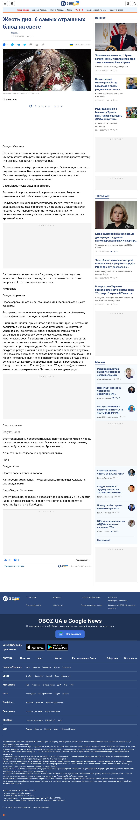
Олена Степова (103, 532)
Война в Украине (39, 10)
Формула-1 (66, 676)
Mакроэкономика (52, 711)
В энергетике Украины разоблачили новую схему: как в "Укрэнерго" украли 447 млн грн (114, 290)
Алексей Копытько (104, 379)
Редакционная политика (14, 566)
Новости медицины (34, 720)
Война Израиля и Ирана (61, 10)
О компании (31, 598)
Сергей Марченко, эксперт (107, 417)
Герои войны (23, 10)
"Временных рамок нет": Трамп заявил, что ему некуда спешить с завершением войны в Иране (115, 59)
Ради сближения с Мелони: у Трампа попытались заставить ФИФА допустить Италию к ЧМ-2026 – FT (109, 114)
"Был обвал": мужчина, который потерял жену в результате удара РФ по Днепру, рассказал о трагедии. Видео (115, 264)
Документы (58, 605)
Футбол (29, 676)
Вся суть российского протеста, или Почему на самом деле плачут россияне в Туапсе (110, 409)
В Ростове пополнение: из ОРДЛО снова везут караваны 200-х (111, 524)
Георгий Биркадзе (104, 478)
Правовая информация (90, 598)
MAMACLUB (50, 720)
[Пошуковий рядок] (134, 3)
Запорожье (47, 667)
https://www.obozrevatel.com (95, 742)
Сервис (65, 694)
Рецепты (29, 702)
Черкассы (66, 667)
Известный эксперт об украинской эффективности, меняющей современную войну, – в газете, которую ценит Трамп (110, 391)
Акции (57, 694)
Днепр (57, 667)
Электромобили (45, 694)
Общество (112, 658)
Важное (100, 17)
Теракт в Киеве (116, 10)
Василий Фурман (104, 513)
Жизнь (58, 658)
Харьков (36, 667)
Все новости (130, 658)
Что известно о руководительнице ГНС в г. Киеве (114, 246)
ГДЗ (27, 685)
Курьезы (14, 33)
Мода (56, 729)
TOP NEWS (102, 196)
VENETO (79, 10)
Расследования (80, 658)
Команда (57, 598)
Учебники (36, 685)
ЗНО (65, 685)
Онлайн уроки (49, 685)
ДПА (59, 685)
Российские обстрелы (96, 10)
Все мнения (103, 540)
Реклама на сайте (33, 605)
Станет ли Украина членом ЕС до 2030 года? (110, 472)
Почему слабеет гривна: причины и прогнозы (110, 507)
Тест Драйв (31, 694)
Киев (28, 667)
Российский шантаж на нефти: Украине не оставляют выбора (108, 372)
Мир (40, 658)
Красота (47, 729)
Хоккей (49, 676)
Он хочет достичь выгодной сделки (111, 67)
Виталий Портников (105, 497)
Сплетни (38, 729)
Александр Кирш (104, 398)
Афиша (29, 729)
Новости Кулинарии (54, 702)
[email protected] (35, 800)
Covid (60, 720)
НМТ (72, 685)
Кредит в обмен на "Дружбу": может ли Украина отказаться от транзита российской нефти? (109, 489)
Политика (25, 658)
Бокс (57, 676)
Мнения (100, 362)
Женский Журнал (68, 729)
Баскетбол (39, 676)
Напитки (39, 702)
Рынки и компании (34, 711)
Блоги (93, 658)
